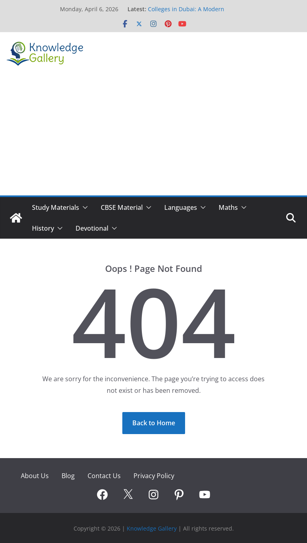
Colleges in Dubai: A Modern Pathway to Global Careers (186, 13)
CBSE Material (122, 207)
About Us (35, 475)
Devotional (92, 228)
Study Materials (55, 207)
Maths (228, 207)
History (43, 228)
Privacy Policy (154, 475)
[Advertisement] (153, 135)
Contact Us (104, 475)
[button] (83, 207)
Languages (180, 207)
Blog (68, 475)
